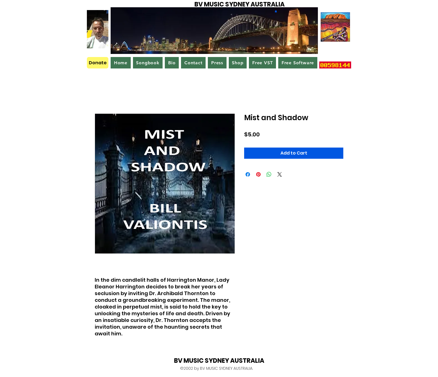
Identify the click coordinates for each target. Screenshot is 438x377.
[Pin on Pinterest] (258, 174)
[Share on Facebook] (247, 174)
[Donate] (97, 62)
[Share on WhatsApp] (269, 174)
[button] (276, 11)
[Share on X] (279, 174)
